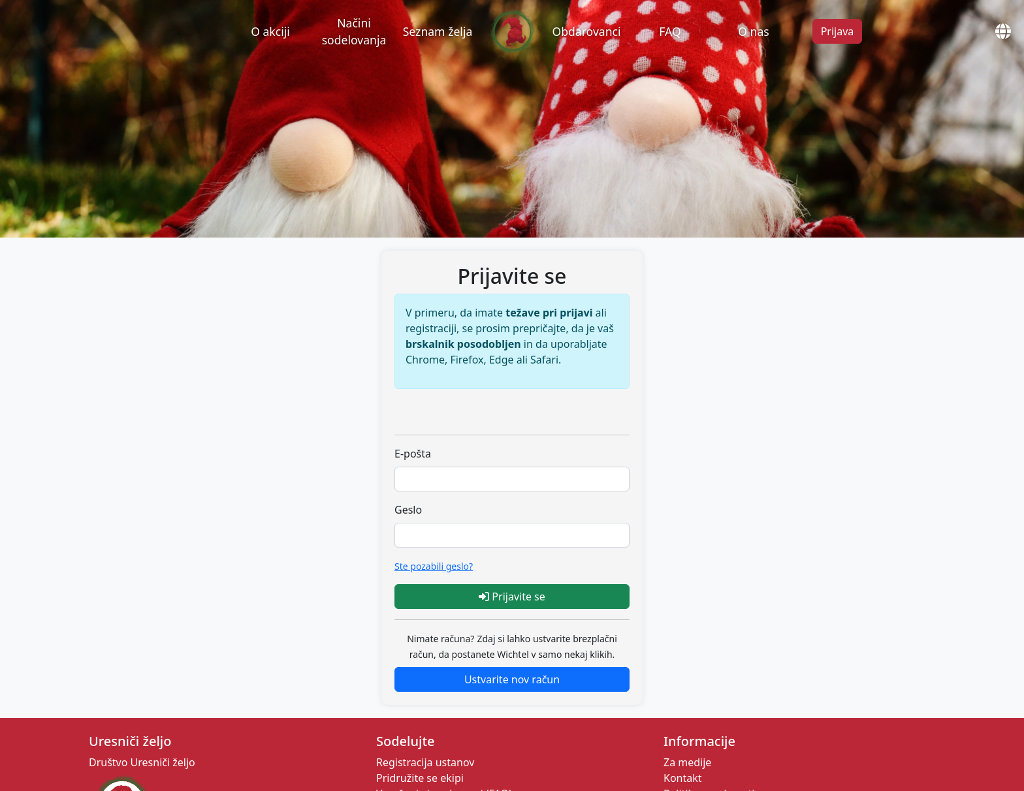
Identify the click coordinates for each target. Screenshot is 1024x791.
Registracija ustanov (425, 762)
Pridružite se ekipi (420, 778)
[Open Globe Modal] (1007, 31)
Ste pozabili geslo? (433, 566)
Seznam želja (438, 31)
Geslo (408, 510)
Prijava (837, 31)
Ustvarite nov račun (512, 679)
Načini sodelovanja (354, 31)
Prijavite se (512, 596)
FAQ (669, 31)
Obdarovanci (586, 31)
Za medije (687, 762)
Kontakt (683, 778)
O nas (753, 31)
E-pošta (412, 453)
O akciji (270, 31)
